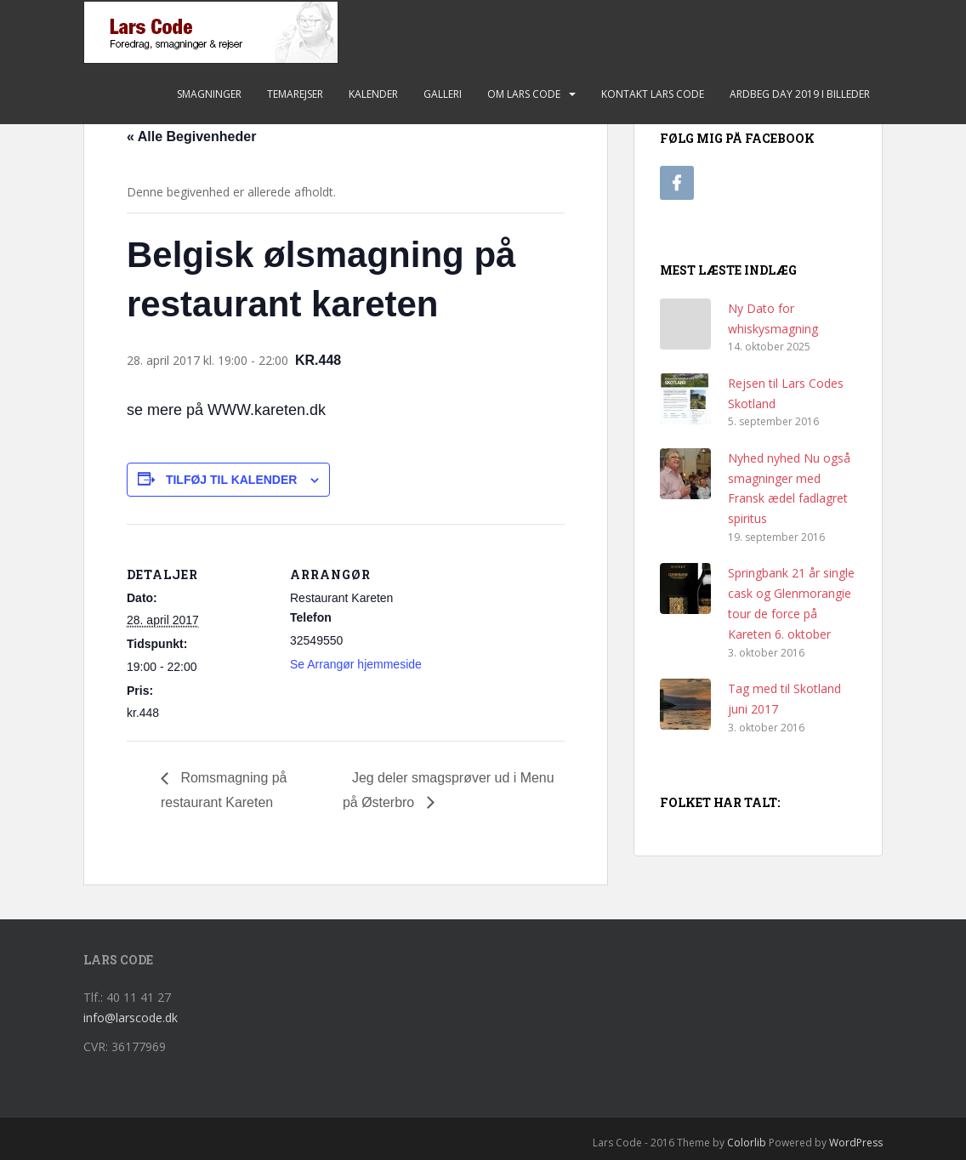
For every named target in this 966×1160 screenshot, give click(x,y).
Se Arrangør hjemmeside (356, 664)
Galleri (442, 94)
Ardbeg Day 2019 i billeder (800, 94)
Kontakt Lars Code (652, 94)
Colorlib (746, 1142)
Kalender (373, 94)
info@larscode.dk (130, 1017)
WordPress (856, 1142)
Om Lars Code (523, 94)
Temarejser (295, 94)
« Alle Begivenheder (191, 136)
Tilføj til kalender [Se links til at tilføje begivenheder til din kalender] (232, 479)
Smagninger (209, 94)
